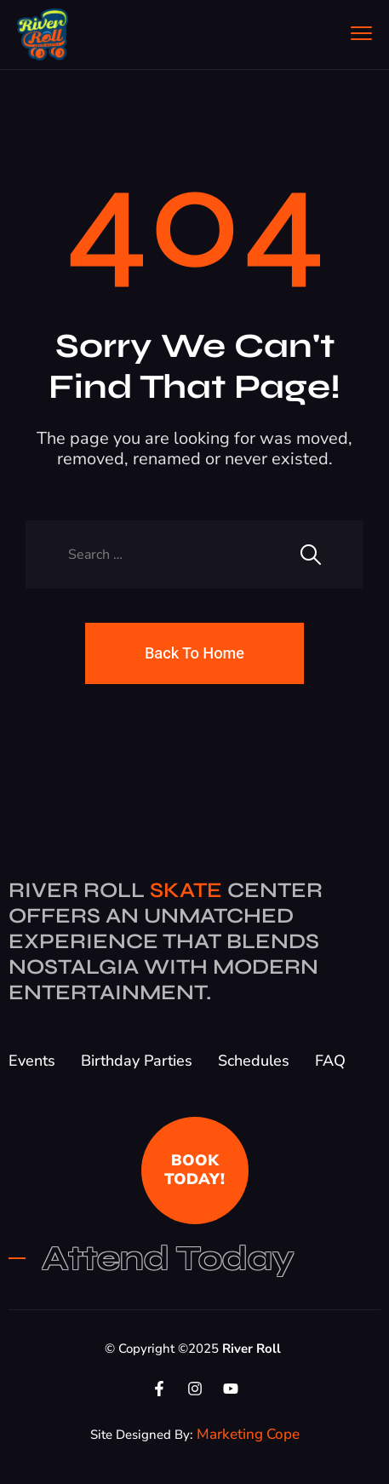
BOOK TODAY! (194, 1169)
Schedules (253, 1060)
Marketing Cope (248, 1434)
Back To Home (194, 653)
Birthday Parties (136, 1060)
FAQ (330, 1060)
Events (32, 1060)
